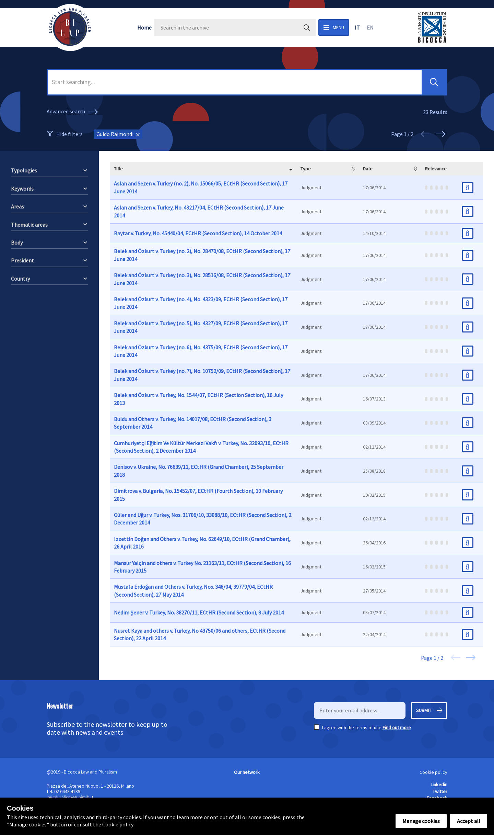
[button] (434, 82)
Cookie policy (433, 772)
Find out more (397, 727)
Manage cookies (421, 820)
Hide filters (69, 134)
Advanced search (73, 111)
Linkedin (439, 784)
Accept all (468, 820)
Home (144, 27)
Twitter (440, 791)
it (357, 27)
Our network (247, 772)
